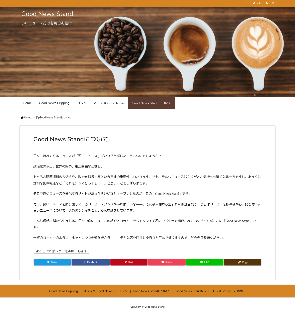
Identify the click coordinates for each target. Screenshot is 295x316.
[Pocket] (166, 262)
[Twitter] (52, 262)
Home (27, 117)
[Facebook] (91, 262)
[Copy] (242, 262)
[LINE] (204, 262)
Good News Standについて (55, 117)
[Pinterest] (129, 262)
